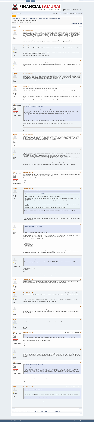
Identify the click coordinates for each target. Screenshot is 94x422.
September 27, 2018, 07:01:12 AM (28, 104)
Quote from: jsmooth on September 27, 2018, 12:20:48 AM (34, 106)
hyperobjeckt (16, 256)
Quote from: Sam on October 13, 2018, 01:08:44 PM (33, 389)
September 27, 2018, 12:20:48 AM (28, 86)
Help (73, 420)
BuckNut (15, 224)
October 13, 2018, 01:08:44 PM (28, 332)
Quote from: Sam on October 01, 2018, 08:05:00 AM (33, 226)
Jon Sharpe (15, 134)
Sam (14, 104)
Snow (14, 306)
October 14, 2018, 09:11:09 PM (28, 362)
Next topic (80, 23)
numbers (15, 149)
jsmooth (15, 86)
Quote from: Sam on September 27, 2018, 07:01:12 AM (34, 190)
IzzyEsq (14, 319)
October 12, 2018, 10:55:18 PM (28, 292)
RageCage (15, 73)
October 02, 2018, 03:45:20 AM (28, 188)
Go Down (14, 26)
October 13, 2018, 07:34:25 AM (28, 319)
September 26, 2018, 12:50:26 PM (28, 73)
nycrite (14, 45)
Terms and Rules (77, 420)
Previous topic (74, 23)
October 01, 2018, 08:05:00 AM (28, 172)
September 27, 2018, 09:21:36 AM (28, 134)
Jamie (14, 279)
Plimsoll (14, 349)
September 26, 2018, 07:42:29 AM (28, 45)
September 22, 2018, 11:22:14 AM (28, 30)
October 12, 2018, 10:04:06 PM (28, 279)
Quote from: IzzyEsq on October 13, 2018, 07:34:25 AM (34, 334)
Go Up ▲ (81, 420)
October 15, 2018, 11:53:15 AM (28, 386)
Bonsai (14, 30)
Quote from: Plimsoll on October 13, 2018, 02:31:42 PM (34, 364)
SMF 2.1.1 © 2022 (13, 420)
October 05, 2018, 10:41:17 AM (28, 256)
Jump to (66, 413)
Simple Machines (19, 420)
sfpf (14, 292)
